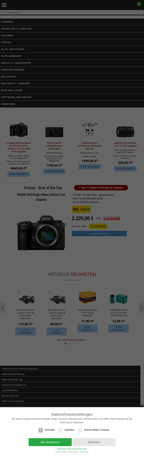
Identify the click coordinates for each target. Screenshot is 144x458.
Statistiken (66, 430)
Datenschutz (73, 452)
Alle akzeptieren (50, 442)
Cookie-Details (61, 452)
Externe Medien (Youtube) (93, 430)
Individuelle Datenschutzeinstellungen (72, 449)
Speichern (94, 442)
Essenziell (46, 430)
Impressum (84, 452)
